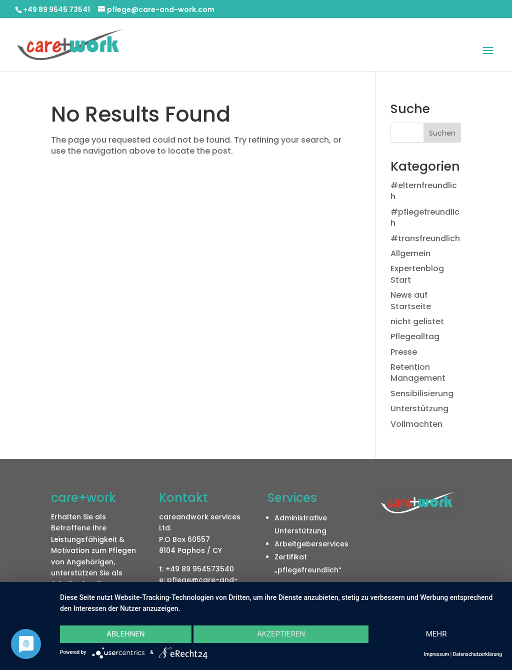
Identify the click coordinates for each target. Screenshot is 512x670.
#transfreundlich (425, 238)
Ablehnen (125, 633)
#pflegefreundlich (425, 217)
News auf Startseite (410, 300)
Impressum (437, 654)
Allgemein (410, 253)
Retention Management (418, 372)
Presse (403, 352)
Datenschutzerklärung (477, 654)
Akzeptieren (281, 633)
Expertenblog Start (417, 274)
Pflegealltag (415, 336)
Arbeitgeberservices (311, 544)
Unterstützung (419, 408)
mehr (436, 633)
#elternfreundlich (423, 191)
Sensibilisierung (422, 393)
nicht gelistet (417, 321)
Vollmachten (416, 424)
